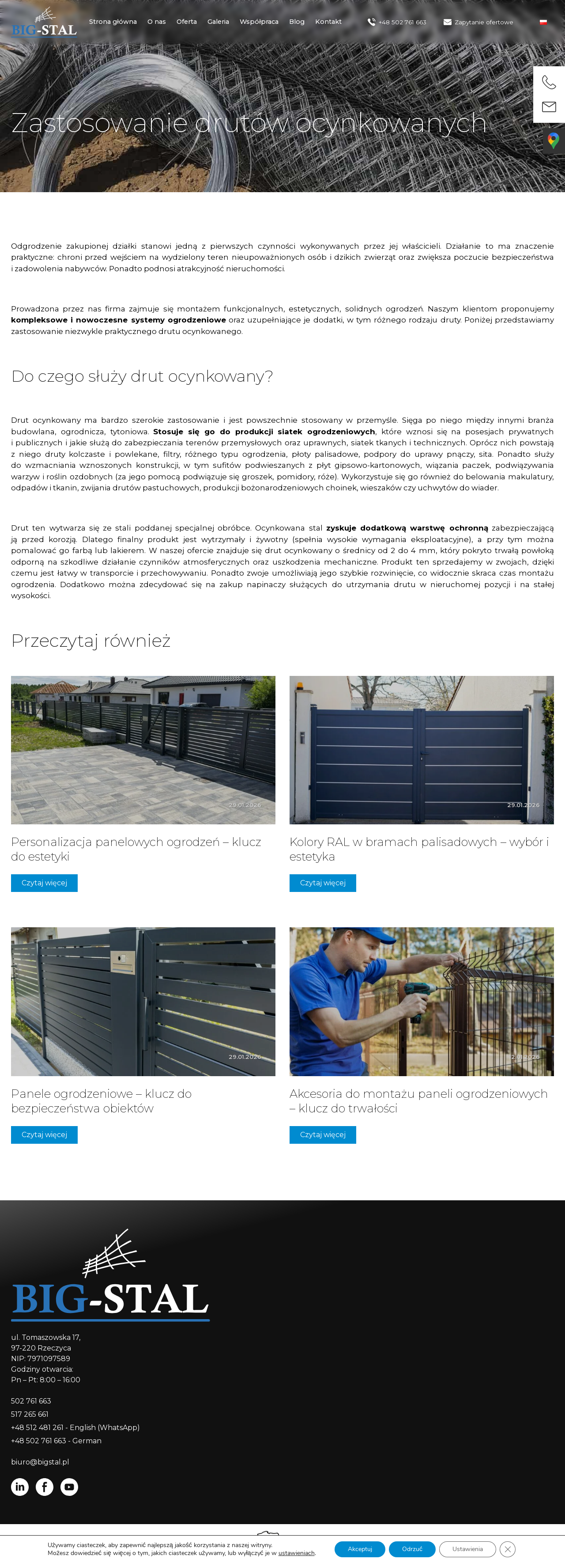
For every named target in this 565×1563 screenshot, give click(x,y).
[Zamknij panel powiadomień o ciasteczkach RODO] (508, 1549)
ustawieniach (297, 1553)
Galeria (218, 22)
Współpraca (259, 22)
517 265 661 (30, 1414)
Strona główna (113, 22)
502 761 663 (31, 1401)
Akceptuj (360, 1549)
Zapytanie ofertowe (484, 22)
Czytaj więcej (44, 883)
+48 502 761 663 (402, 22)
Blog (297, 22)
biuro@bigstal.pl (40, 1462)
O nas (156, 22)
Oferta (187, 22)
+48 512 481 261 (37, 1427)
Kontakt (328, 22)
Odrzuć (412, 1549)
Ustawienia (467, 1549)
